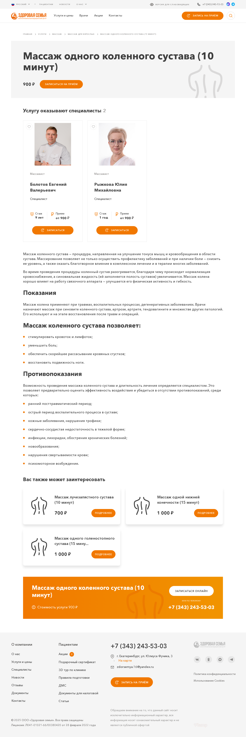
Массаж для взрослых (81, 34)
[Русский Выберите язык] (22, 4)
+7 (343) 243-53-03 (191, 607)
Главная (27, 34)
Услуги (42, 34)
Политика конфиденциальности (214, 674)
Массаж (57, 34)
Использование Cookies (209, 680)
